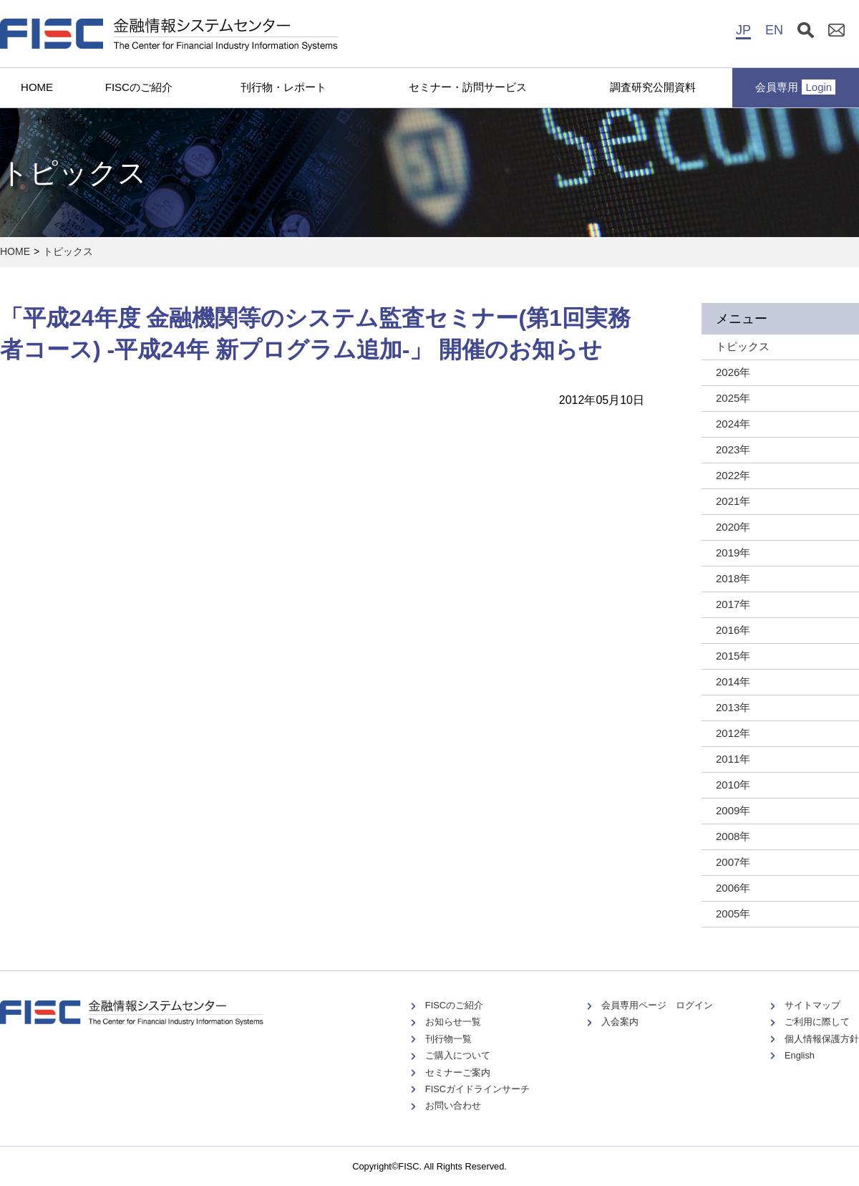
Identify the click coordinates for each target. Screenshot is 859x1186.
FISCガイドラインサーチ (477, 1089)
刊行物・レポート (283, 87)
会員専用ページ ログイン (657, 1005)
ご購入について (457, 1055)
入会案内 (620, 1021)
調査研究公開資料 (653, 87)
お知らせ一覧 (453, 1021)
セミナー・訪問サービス (468, 87)
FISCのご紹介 (139, 87)
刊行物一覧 (448, 1038)
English (800, 1055)
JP (743, 30)
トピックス (68, 251)
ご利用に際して (817, 1021)
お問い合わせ (453, 1105)
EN (774, 30)
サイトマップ (812, 1005)
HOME (37, 87)
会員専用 (795, 87)
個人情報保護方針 (822, 1038)
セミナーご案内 (457, 1072)
